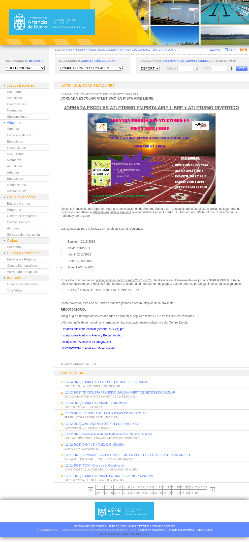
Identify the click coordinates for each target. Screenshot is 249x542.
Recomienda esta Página (89, 525)
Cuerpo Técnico (18, 222)
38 (151, 493)
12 (147, 487)
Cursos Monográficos (22, 265)
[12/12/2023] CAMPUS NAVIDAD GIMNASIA (94, 444)
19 (178, 487)
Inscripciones (16, 104)
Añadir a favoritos (139, 525)
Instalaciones (16, 185)
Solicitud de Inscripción (23, 234)
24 (200, 487)
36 (142, 493)
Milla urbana (16, 154)
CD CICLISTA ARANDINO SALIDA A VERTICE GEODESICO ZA (100, 396)
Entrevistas (15, 141)
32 (124, 493)
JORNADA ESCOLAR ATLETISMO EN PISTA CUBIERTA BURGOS (101, 459)
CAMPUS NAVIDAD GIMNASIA (81, 448)
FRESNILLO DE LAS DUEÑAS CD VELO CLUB (91, 417)
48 (196, 493)
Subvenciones (17, 116)
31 (120, 493)
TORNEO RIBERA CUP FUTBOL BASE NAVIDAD (92, 386)
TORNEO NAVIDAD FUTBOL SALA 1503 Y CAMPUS (94, 480)
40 (160, 493)
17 (169, 487)
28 (106, 493)
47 (191, 493)
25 (205, 487)
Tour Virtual (15, 290)
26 (97, 493)
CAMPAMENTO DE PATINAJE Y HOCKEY (88, 428)
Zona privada (204, 529)
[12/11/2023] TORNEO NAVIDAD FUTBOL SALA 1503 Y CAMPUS (108, 476)
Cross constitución (20, 135)
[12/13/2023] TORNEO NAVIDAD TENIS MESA (95, 403)
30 (115, 493)
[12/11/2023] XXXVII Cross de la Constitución (94, 465)
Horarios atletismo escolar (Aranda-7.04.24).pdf (93, 329)
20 (182, 487)
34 (133, 493)
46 (187, 493)
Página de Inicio (116, 525)
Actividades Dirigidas (22, 272)
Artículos (13, 129)
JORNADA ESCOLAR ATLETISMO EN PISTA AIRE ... (149, 49)
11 (142, 487)
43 (173, 493)
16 (164, 487)
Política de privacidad (151, 529)
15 (160, 487)
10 (138, 487)
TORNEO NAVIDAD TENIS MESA (83, 407)
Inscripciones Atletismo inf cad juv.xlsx (86, 342)
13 (151, 487)
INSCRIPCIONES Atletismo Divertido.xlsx (88, 348)
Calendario (15, 92)
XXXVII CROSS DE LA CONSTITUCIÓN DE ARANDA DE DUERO (101, 469)
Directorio (14, 247)
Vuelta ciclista (17, 191)
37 (147, 493)
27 (102, 493)
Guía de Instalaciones (22, 284)
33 (129, 493)
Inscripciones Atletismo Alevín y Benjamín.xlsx (91, 335)
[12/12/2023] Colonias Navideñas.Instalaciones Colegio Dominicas (108, 434)
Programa (14, 210)
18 (173, 487)
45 (182, 493)
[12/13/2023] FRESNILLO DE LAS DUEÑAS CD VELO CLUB (105, 413)
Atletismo (80, 49)
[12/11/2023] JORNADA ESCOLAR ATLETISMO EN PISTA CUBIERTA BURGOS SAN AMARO (127, 455)
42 (169, 493)
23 (196, 487)
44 (178, 493)
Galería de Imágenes (22, 216)
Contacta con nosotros (180, 529)
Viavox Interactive (132, 533)
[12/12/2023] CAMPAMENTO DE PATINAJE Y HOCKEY (101, 424)
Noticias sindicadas (163, 525)
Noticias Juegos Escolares (102, 49)
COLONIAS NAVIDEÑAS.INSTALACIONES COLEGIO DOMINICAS (101, 438)
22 (191, 487)
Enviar (216, 49)
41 (164, 493)
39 (155, 493)
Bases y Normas (19, 203)
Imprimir (232, 49)
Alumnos (13, 228)
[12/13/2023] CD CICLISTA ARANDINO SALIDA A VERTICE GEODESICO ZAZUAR (119, 392)
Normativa (14, 110)
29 (111, 493)
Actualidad (14, 98)
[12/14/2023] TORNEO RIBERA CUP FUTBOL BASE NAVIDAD (106, 382)
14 (155, 487)
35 (138, 493)
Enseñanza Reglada (21, 259)
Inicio (69, 49)
